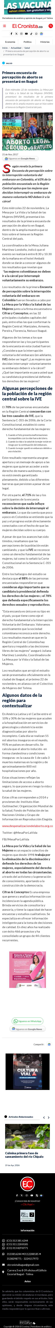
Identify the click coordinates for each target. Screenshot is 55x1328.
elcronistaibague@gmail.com (23, 1264)
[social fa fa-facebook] (11, 33)
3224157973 (31, 1258)
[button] (36, 33)
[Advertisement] (27, 981)
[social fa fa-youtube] (26, 33)
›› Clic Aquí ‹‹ (27, 1204)
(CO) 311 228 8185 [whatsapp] (17, 1244)
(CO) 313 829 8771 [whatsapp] (17, 1248)
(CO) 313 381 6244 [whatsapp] (17, 1240)
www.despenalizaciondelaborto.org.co (27, 826)
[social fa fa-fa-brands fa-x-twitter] (16, 33)
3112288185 (31, 1254)
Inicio (5, 48)
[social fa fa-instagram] (21, 33)
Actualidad (16, 48)
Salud (27, 48)
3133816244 (14, 1254)
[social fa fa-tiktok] (31, 33)
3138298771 (14, 1258)
